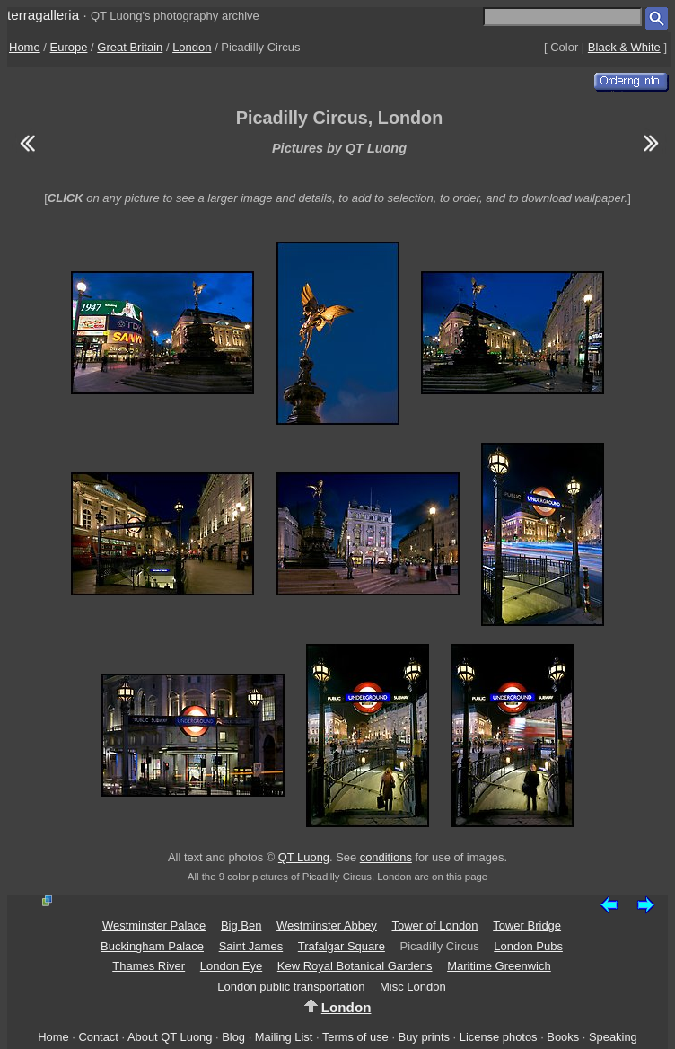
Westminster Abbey (326, 925)
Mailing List (284, 1037)
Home (24, 47)
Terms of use (355, 1037)
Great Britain (129, 47)
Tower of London (434, 925)
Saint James (251, 946)
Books (563, 1037)
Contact (98, 1037)
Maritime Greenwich (499, 966)
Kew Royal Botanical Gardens (355, 966)
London (191, 47)
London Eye (231, 966)
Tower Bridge (527, 925)
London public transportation (290, 986)
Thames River (148, 966)
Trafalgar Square (341, 946)
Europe (69, 47)
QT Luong (303, 857)
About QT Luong (169, 1037)
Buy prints (424, 1037)
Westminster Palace (154, 925)
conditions (386, 857)
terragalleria (43, 14)
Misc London (413, 986)
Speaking (613, 1037)
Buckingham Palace (152, 946)
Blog (233, 1037)
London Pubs (528, 946)
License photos (499, 1037)
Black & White (624, 47)
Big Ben (241, 925)
